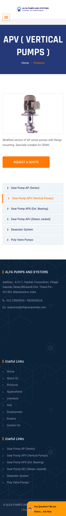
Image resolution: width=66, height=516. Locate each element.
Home (25, 63)
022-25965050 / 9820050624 (22, 300)
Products (12, 385)
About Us (12, 378)
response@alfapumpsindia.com (24, 307)
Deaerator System (20, 229)
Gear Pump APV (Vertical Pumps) (30, 198)
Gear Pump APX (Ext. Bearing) (27, 208)
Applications (14, 391)
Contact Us (14, 425)
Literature (13, 398)
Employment (14, 412)
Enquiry (11, 418)
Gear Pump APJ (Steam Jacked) (28, 219)
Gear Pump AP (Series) (23, 188)
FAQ (9, 405)
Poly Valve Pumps (20, 239)
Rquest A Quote (26, 162)
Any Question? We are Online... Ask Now (45, 509)
